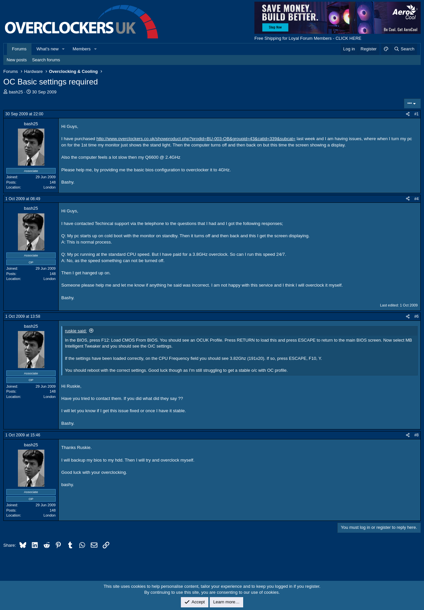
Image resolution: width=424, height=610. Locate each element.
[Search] (404, 49)
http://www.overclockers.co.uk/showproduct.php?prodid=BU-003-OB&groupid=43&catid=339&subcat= (195, 138)
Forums (19, 48)
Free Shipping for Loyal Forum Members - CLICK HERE (307, 38)
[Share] (407, 114)
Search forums (46, 59)
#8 (416, 435)
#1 (416, 114)
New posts (17, 59)
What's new (47, 48)
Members (81, 48)
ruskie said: (76, 330)
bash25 (16, 91)
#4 (416, 198)
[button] (63, 49)
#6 (416, 316)
